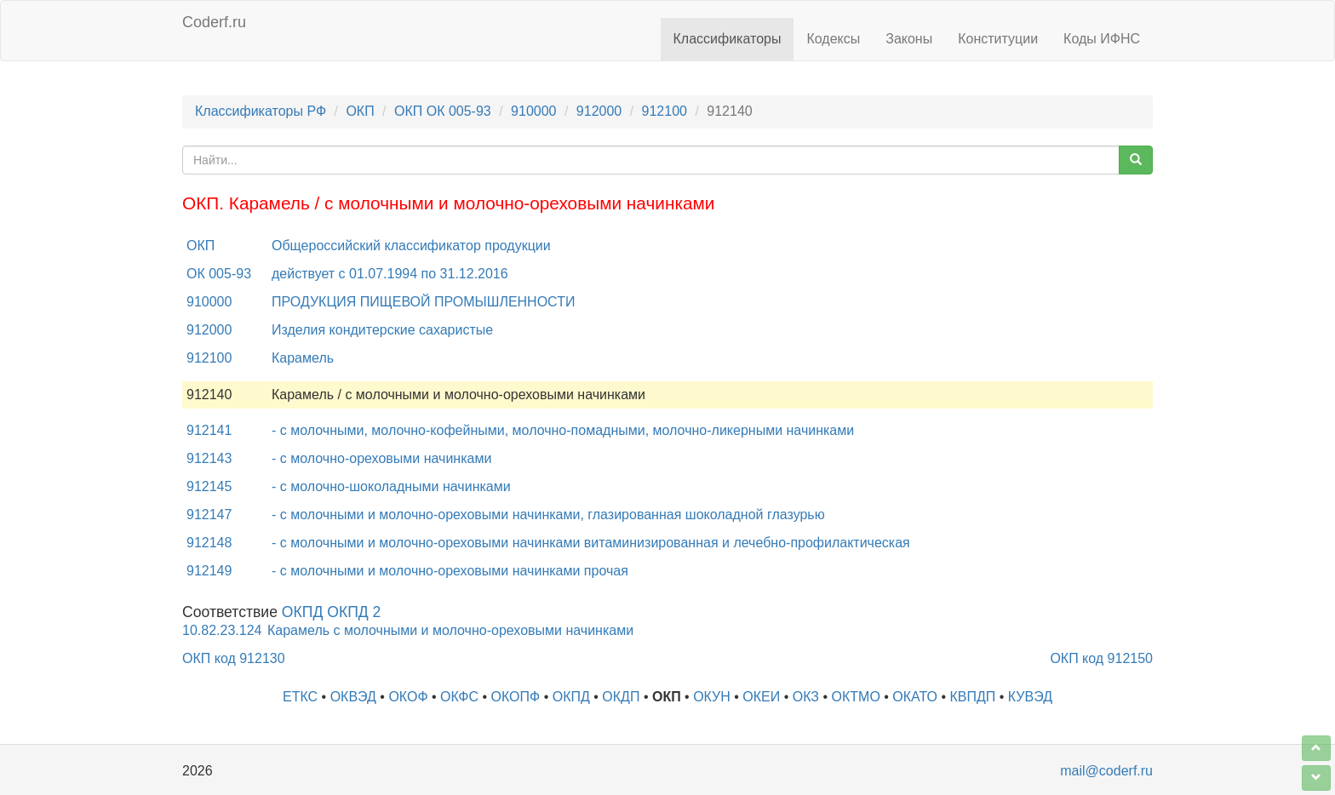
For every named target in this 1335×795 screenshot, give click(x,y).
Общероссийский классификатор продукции (411, 245)
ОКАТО (914, 696)
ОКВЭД (353, 696)
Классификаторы (727, 38)
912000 (599, 111)
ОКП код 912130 (233, 658)
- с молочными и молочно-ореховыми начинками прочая (450, 570)
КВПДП (973, 696)
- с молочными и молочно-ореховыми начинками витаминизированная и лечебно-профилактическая (591, 542)
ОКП (360, 111)
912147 (209, 514)
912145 (209, 486)
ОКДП (620, 696)
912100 (664, 111)
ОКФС (459, 696)
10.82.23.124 (221, 630)
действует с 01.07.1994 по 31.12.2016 (390, 273)
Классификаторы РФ (260, 111)
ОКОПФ (516, 696)
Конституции (998, 38)
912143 (209, 458)
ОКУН (712, 696)
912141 (209, 430)
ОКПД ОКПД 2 (331, 612)
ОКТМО (856, 696)
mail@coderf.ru (1106, 771)
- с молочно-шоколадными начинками (391, 486)
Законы (908, 38)
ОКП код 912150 (1101, 658)
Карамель (303, 358)
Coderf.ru (214, 22)
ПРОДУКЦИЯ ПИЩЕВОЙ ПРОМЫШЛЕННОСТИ (423, 302)
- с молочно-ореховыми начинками (381, 458)
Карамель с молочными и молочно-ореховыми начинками (450, 630)
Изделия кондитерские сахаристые (382, 330)
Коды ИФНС (1101, 38)
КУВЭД (1030, 696)
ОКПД (571, 696)
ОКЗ (806, 696)
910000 (533, 111)
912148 (209, 542)
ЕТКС (300, 696)
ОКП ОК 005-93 (442, 111)
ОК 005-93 (218, 273)
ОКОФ (407, 696)
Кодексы (833, 38)
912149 (209, 570)
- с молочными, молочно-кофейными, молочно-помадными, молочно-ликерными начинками (563, 430)
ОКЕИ (761, 696)
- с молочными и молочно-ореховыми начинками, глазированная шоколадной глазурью (548, 514)
